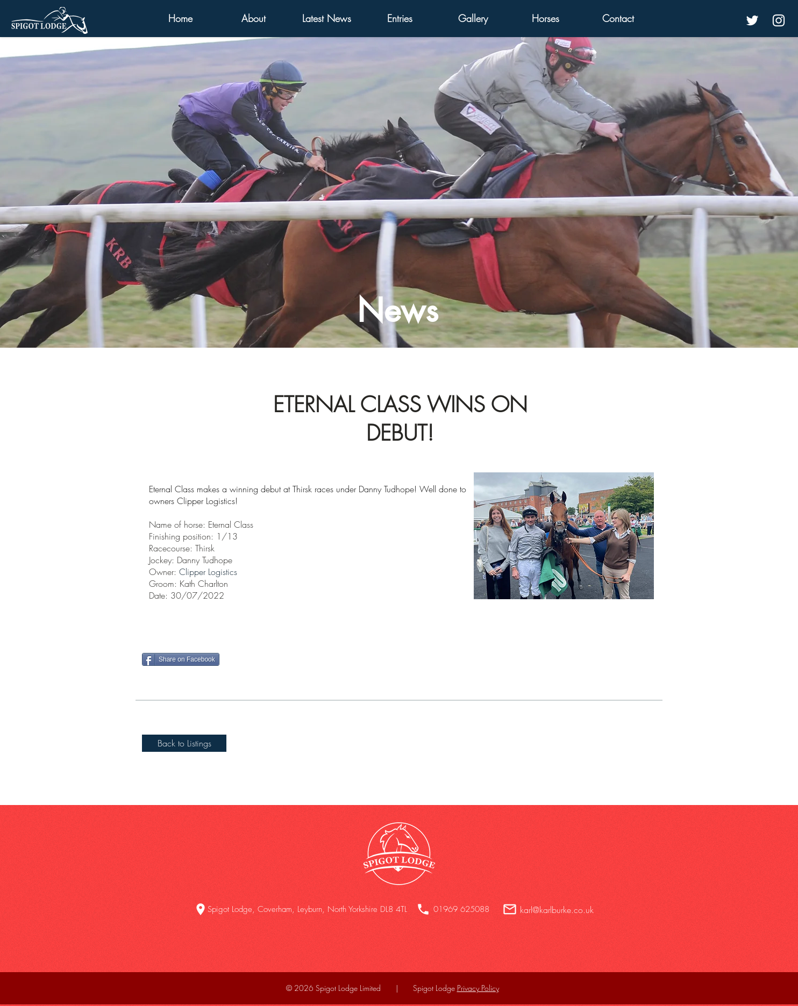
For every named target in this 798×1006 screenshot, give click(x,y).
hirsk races (314, 489)
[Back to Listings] (184, 743)
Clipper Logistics (208, 572)
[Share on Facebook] (180, 659)
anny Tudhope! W (396, 489)
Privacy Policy (478, 988)
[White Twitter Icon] (752, 20)
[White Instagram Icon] (779, 20)
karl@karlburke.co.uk (557, 910)
